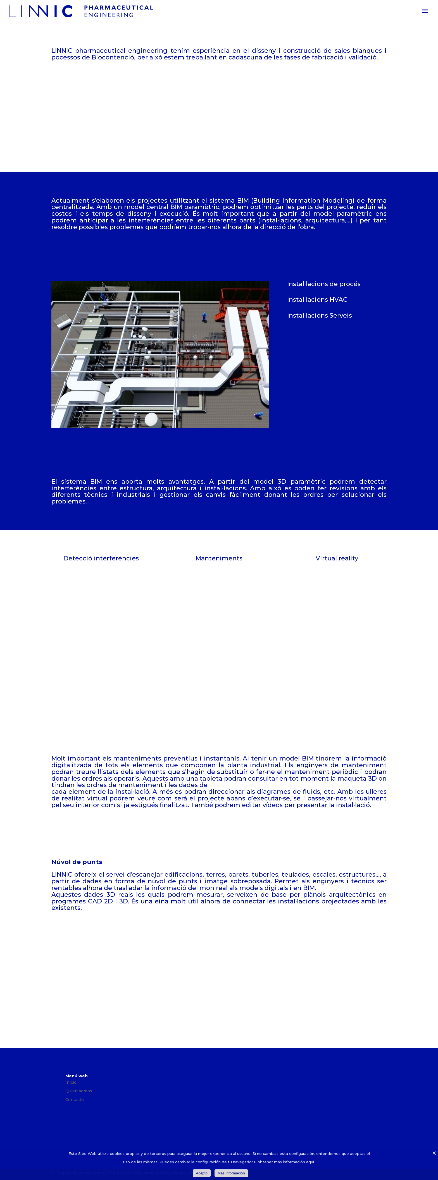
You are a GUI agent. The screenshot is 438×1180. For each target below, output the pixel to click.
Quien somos (78, 1090)
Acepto (202, 1173)
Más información (231, 1173)
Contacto (74, 1099)
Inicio (71, 1082)
